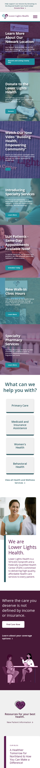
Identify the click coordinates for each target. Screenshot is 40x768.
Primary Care (20, 405)
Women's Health (20, 445)
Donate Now (19, 8)
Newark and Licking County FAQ (18, 61)
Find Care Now (13, 624)
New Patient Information (19, 722)
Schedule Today (14, 268)
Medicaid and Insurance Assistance (20, 425)
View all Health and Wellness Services (20, 481)
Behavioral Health (20, 465)
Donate (11, 111)
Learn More (12, 215)
